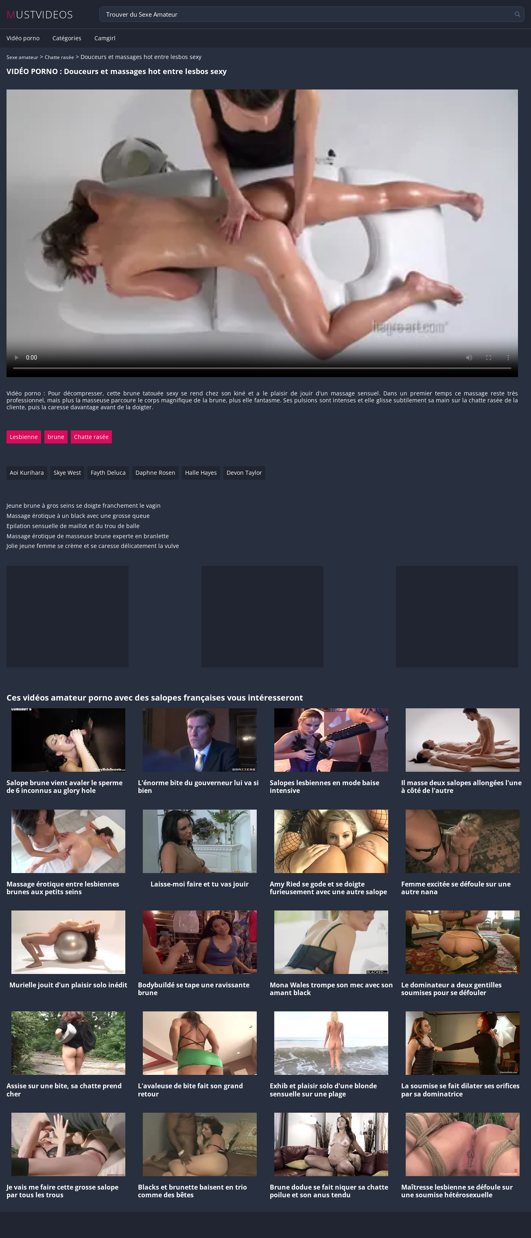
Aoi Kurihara (27, 472)
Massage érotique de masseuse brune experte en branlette (88, 536)
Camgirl (105, 38)
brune (56, 437)
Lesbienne (24, 437)
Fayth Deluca (108, 472)
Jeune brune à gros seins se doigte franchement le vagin (84, 505)
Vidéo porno (23, 38)
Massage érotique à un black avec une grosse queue (78, 516)
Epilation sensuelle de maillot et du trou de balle (73, 526)
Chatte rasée (59, 57)
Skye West (67, 472)
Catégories (66, 38)
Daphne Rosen (155, 472)
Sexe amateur (22, 57)
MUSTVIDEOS (40, 14)
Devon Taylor (244, 472)
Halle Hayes (201, 472)
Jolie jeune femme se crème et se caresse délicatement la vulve (93, 546)
